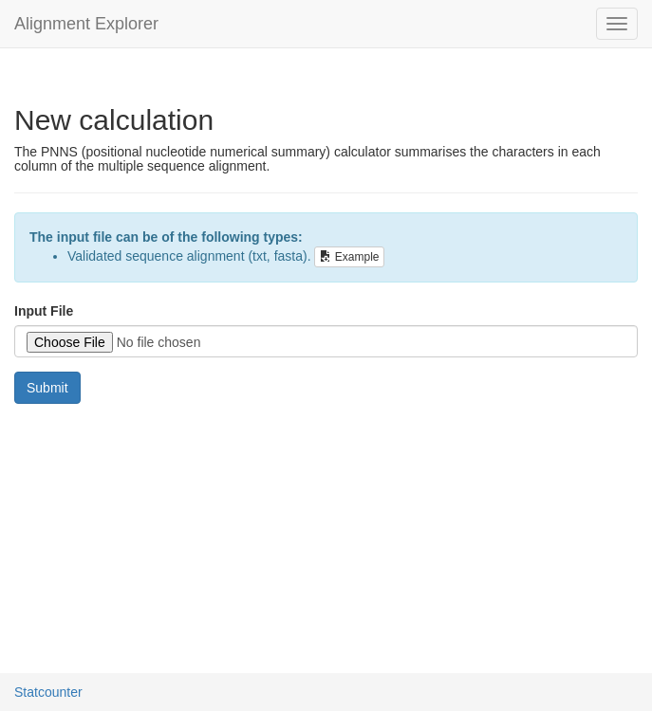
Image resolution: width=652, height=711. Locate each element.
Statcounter (48, 692)
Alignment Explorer (86, 23)
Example (349, 257)
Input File (43, 311)
